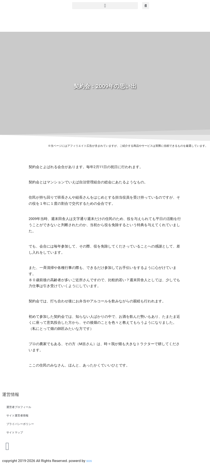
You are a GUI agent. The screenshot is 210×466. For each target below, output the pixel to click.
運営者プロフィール (18, 407)
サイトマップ (14, 432)
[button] (105, 5)
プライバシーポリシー (20, 424)
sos (89, 461)
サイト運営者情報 (17, 415)
